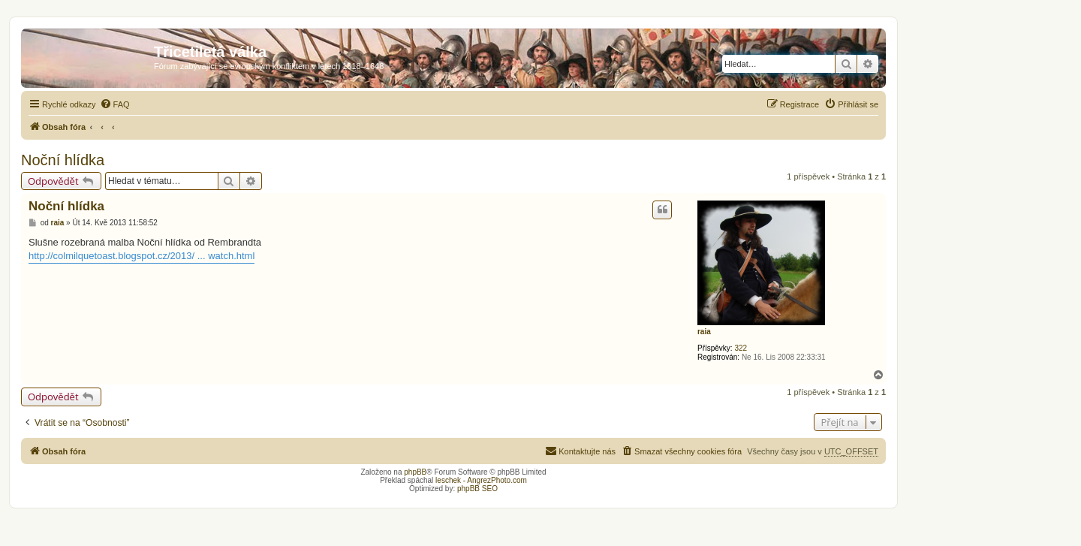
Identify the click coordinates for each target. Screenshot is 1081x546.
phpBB (415, 472)
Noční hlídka (62, 160)
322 (740, 348)
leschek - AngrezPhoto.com (481, 480)
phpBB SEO (477, 488)
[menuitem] (115, 104)
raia (704, 331)
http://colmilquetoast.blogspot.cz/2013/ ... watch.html (141, 255)
